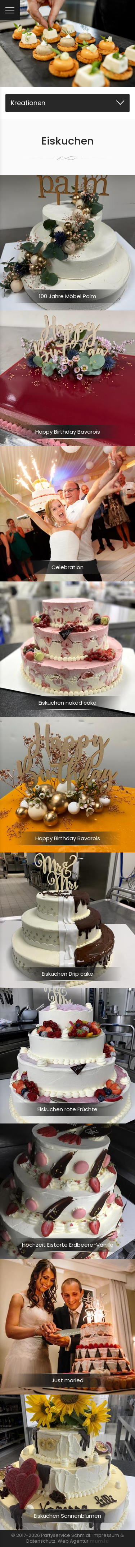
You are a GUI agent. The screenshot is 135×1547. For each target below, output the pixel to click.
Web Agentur (73, 1541)
